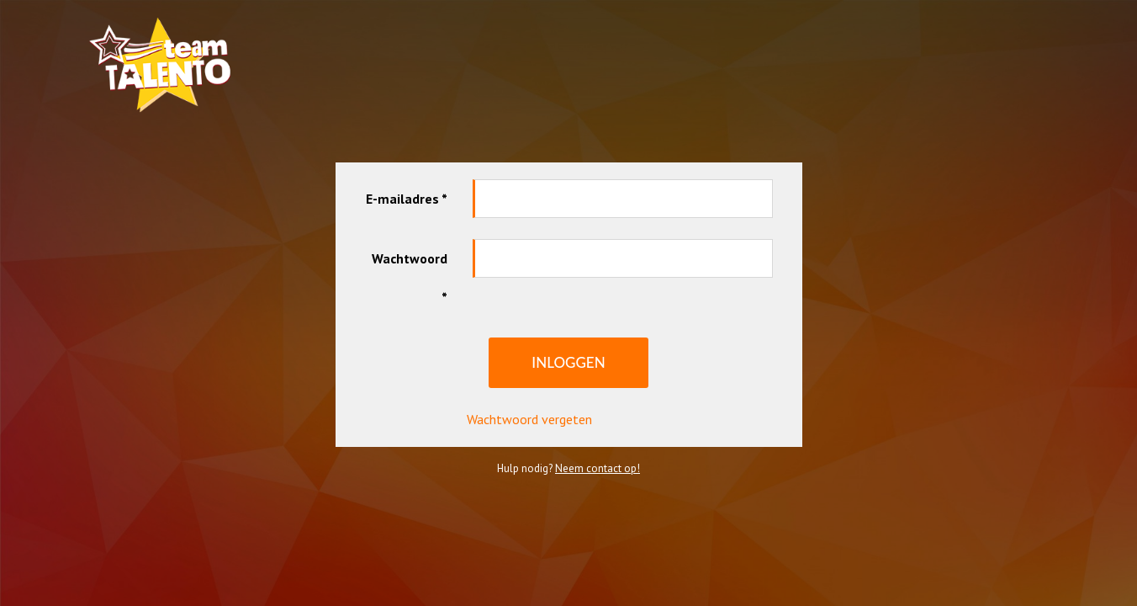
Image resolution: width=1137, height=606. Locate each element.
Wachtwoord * (409, 258)
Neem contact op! (597, 449)
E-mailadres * (406, 179)
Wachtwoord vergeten (529, 399)
